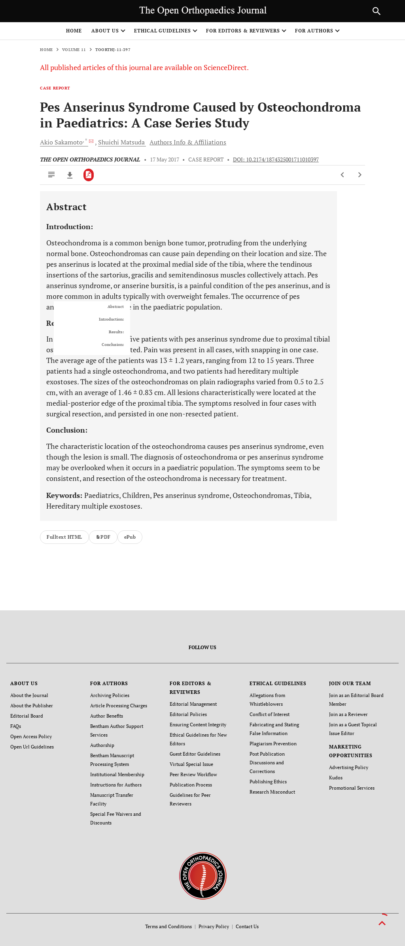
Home (74, 31)
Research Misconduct (272, 792)
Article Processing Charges (118, 706)
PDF (103, 537)
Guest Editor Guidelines (195, 754)
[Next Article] (359, 175)
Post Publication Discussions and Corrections (267, 762)
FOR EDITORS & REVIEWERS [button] (243, 31)
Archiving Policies (109, 695)
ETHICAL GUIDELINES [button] (162, 31)
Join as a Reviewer (348, 714)
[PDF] (88, 175)
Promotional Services (352, 788)
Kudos (336, 778)
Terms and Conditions (168, 926)
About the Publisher (31, 706)
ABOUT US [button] (105, 31)
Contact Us (247, 926)
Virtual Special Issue (191, 764)
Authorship (102, 745)
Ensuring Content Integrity (198, 725)
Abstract (116, 306)
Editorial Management (193, 704)
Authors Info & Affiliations (188, 142)
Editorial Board (26, 716)
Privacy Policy (214, 926)
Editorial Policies (188, 714)
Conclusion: (113, 344)
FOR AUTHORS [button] (314, 31)
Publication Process (191, 785)
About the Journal (29, 695)
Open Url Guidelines (32, 747)
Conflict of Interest (270, 714)
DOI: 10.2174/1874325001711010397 (276, 159)
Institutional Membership (117, 774)
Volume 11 (74, 49)
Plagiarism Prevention (273, 744)
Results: (116, 332)
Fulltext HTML (64, 537)
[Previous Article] (342, 175)
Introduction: (111, 319)
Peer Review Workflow (193, 774)
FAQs (15, 726)
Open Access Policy (31, 736)
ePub (130, 537)
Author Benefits (106, 716)
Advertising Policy (348, 767)
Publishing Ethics (268, 782)
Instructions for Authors (116, 785)
